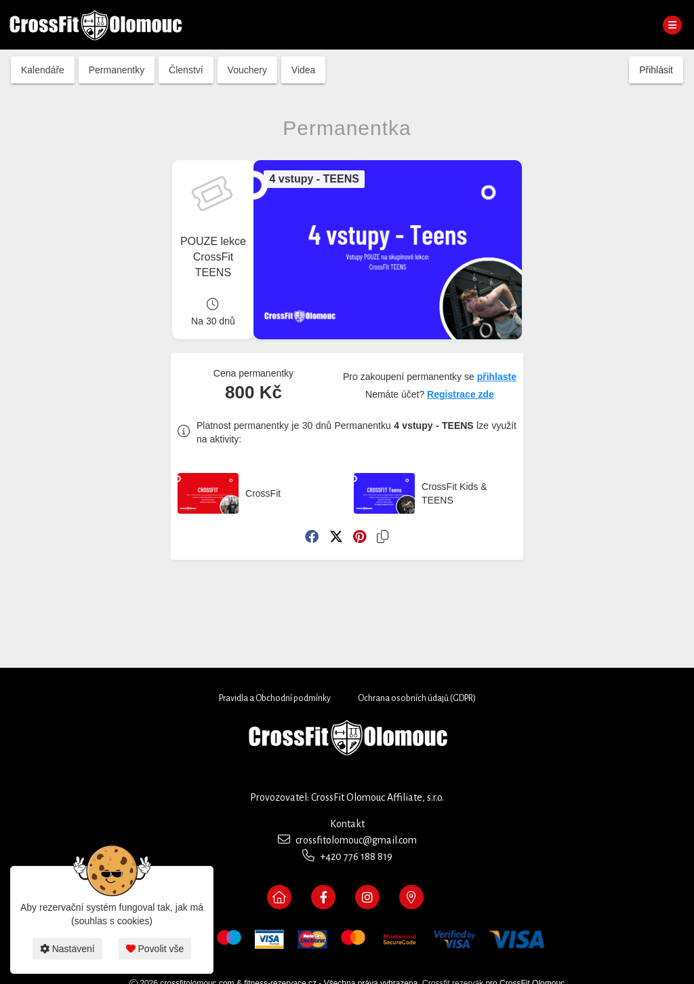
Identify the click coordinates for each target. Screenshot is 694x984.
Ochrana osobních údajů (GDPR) (417, 698)
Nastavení (67, 948)
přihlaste (496, 376)
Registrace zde (460, 394)
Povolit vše (155, 948)
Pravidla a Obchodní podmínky (275, 698)
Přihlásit (656, 69)
